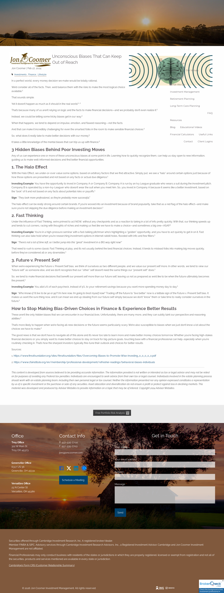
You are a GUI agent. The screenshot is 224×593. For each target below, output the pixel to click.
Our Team (176, 77)
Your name (133, 447)
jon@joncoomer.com (71, 452)
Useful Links (206, 134)
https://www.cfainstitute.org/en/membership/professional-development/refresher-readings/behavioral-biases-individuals (84, 362)
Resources (176, 120)
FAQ (210, 113)
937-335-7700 (70, 442)
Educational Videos (191, 127)
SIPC (32, 544)
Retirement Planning (182, 98)
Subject (131, 472)
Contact (188, 141)
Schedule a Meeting (73, 480)
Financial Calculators (182, 134)
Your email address (137, 459)
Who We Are (177, 63)
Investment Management (185, 91)
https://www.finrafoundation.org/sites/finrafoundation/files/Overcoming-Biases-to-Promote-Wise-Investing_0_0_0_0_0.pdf (85, 355)
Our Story (175, 70)
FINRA (22, 544)
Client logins (205, 141)
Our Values (192, 70)
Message (132, 484)
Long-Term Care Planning (185, 105)
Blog (172, 127)
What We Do (177, 84)
